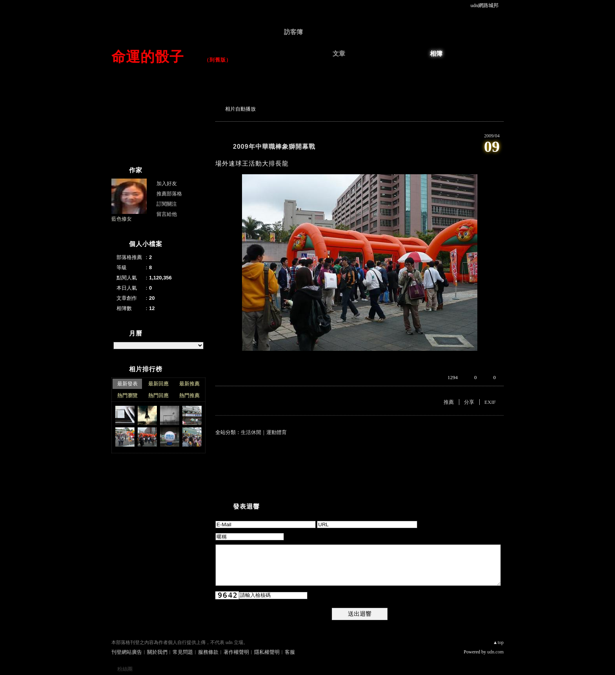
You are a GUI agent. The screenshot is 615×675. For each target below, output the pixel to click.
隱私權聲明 (267, 652)
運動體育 (276, 432)
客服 (290, 652)
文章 (339, 53)
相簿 (436, 53)
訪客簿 (293, 32)
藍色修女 (121, 219)
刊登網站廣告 (126, 652)
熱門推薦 (189, 395)
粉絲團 (125, 669)
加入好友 (166, 183)
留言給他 (166, 214)
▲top (498, 642)
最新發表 (127, 384)
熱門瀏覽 (127, 395)
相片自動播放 (240, 109)
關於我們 (157, 652)
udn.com (495, 652)
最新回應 (158, 384)
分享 (469, 402)
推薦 (449, 402)
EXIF (490, 402)
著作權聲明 (236, 652)
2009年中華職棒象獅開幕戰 (274, 146)
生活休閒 (251, 432)
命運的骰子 (154, 57)
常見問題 (183, 652)
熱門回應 (158, 395)
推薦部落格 (169, 194)
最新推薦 (189, 384)
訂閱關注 (166, 204)
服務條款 (208, 652)
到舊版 (217, 60)
